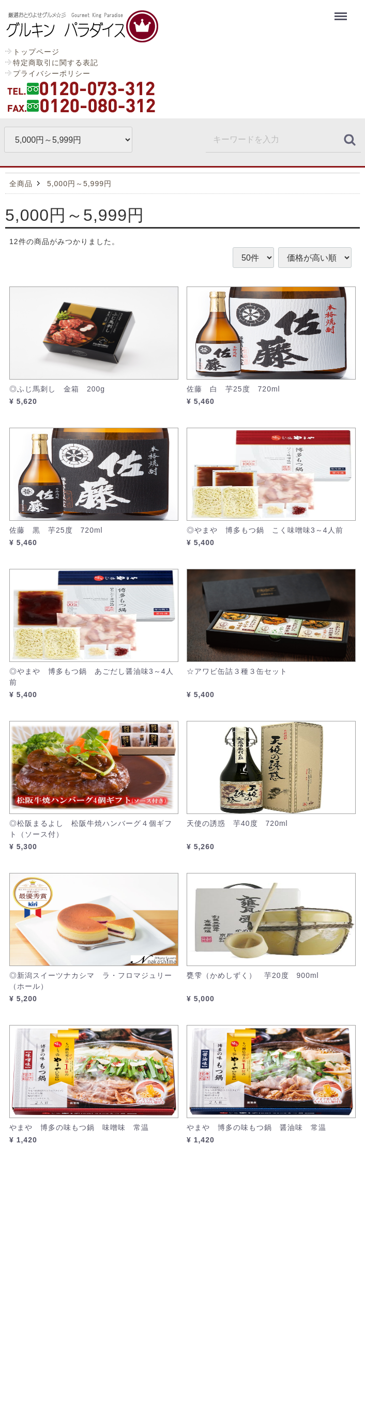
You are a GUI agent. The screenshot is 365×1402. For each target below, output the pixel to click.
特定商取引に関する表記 (55, 62)
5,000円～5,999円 (79, 183)
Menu (342, 11)
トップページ (36, 52)
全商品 (21, 183)
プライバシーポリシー (51, 73)
